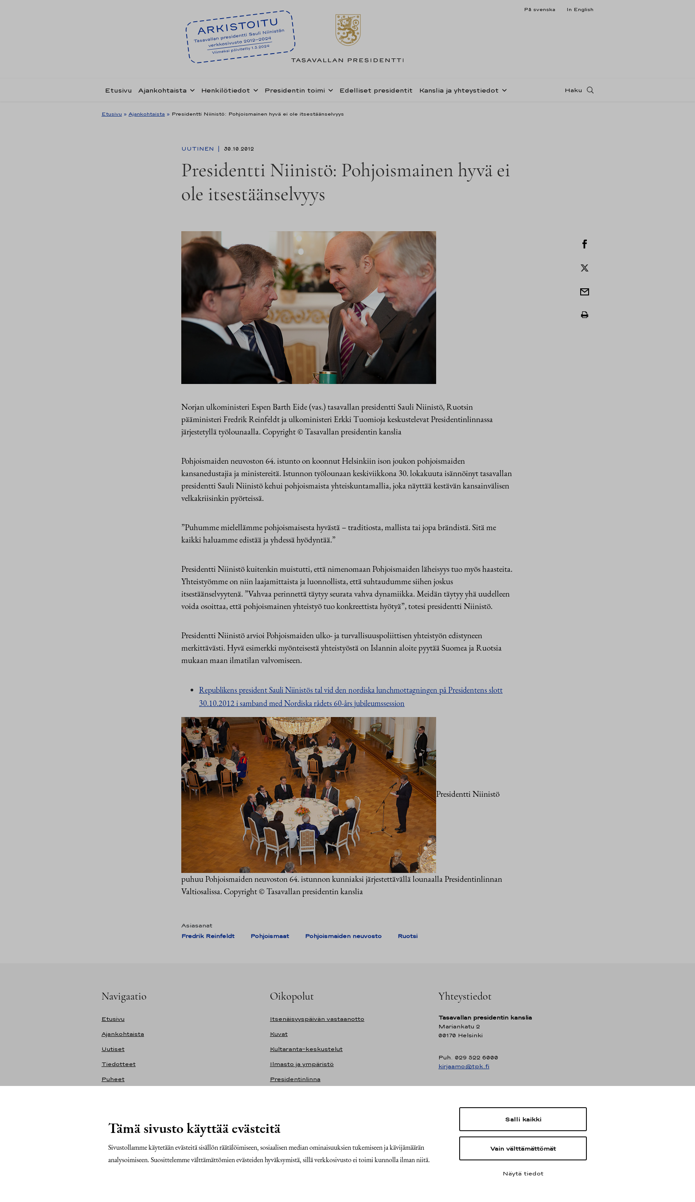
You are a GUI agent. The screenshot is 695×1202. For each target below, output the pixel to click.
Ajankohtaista (162, 90)
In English (579, 9)
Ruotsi (408, 936)
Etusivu (118, 90)
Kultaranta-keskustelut (306, 1049)
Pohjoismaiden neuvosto (343, 936)
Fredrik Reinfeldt (207, 936)
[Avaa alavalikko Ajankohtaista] (191, 89)
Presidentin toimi (294, 90)
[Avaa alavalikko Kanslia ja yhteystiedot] (503, 89)
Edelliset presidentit (376, 90)
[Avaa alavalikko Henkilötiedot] (254, 89)
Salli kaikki (523, 1119)
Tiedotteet (119, 1064)
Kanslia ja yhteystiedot (459, 90)
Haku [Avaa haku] (573, 90)
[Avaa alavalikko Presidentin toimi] (329, 89)
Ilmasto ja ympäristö (302, 1064)
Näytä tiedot (523, 1173)
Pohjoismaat (269, 936)
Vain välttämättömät (523, 1148)
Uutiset (113, 1049)
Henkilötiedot (225, 90)
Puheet (113, 1079)
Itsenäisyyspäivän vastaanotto (317, 1019)
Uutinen (198, 148)
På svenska (539, 9)
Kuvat (279, 1034)
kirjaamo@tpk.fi (463, 1066)
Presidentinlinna (295, 1079)
